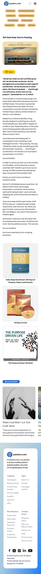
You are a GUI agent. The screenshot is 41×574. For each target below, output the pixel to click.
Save (9, 72)
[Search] (30, 4)
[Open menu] (35, 4)
